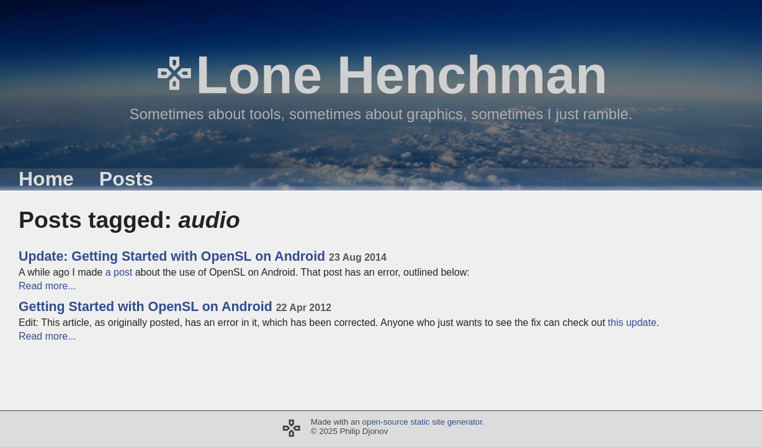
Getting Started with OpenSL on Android (175, 306)
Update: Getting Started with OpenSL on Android (203, 256)
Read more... (47, 286)
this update (632, 322)
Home (46, 179)
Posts (126, 179)
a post (119, 272)
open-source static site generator (422, 422)
